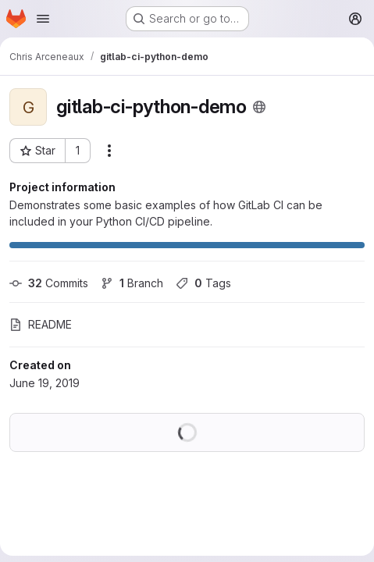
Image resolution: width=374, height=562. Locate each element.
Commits (48, 283)
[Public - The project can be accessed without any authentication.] (259, 107)
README (40, 324)
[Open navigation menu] (42, 18)
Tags (203, 283)
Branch (132, 283)
